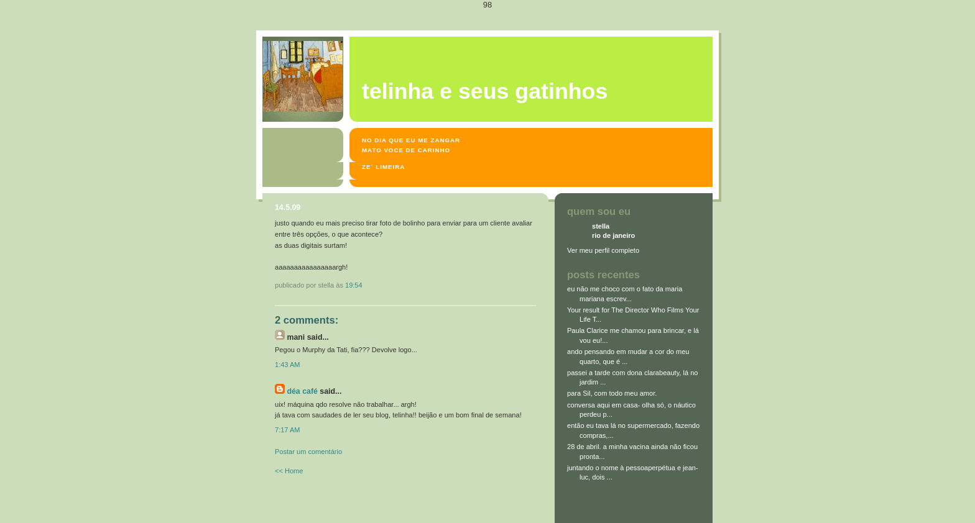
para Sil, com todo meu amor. (612, 393)
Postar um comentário (308, 451)
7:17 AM (287, 430)
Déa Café (302, 391)
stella (600, 226)
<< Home (289, 471)
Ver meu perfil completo (603, 250)
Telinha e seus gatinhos (485, 91)
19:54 (354, 285)
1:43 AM (287, 364)
